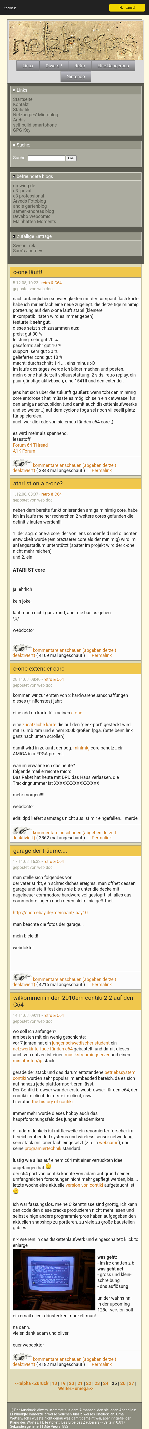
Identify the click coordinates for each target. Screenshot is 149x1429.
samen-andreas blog (33, 210)
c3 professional (28, 195)
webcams (108, 1142)
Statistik (21, 109)
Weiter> (66, 1387)
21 (80, 1382)
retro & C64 (52, 282)
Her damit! (127, 7)
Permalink (102, 469)
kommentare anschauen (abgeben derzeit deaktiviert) (64, 652)
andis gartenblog (30, 205)
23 (97, 1382)
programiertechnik (43, 1147)
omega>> (84, 1387)
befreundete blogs (33, 176)
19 (62, 1382)
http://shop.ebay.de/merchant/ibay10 (50, 911)
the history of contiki (52, 1100)
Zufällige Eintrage (32, 235)
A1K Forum (24, 450)
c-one (76, 712)
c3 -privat (22, 190)
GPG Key (22, 129)
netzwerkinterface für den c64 (43, 1048)
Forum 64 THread (30, 444)
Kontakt (21, 104)
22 (88, 1382)
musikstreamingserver (87, 1054)
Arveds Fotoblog (29, 200)
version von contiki (84, 1184)
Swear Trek (24, 244)
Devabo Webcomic (32, 215)
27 (131, 1382)
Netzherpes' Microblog (35, 114)
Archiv (19, 119)
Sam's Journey (27, 250)
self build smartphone (35, 124)
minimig (81, 747)
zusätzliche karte (39, 723)
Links (20, 89)
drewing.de (24, 185)
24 (105, 1382)
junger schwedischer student (81, 1042)
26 (122, 1382)
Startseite (23, 98)
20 (71, 1382)
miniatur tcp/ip (27, 1059)
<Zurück (41, 1382)
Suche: (21, 144)
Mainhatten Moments (34, 221)
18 (54, 1382)
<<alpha (23, 1382)
